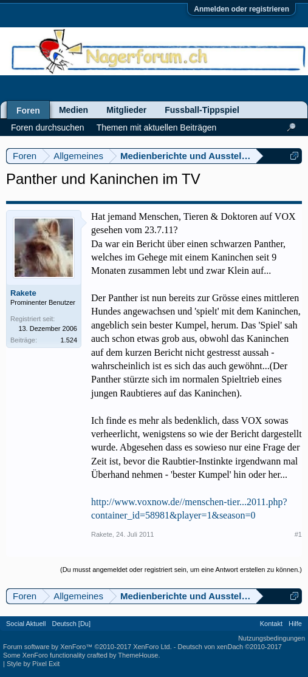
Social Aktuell (26, 623)
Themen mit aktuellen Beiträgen (157, 127)
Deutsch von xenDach (230, 646)
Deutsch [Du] (71, 623)
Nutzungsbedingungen (271, 638)
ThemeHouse (138, 655)
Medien (73, 110)
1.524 (68, 340)
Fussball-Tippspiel (202, 110)
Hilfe (295, 623)
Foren (28, 110)
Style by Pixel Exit (33, 663)
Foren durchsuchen (47, 127)
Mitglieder (126, 110)
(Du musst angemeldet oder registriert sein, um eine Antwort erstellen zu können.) (181, 569)
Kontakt (271, 623)
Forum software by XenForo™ (87, 646)
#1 (298, 534)
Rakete (23, 293)
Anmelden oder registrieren (241, 9)
